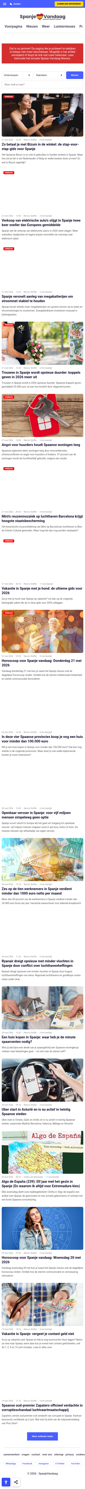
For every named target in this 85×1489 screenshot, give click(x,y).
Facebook (27, 1463)
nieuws (32, 26)
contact (36, 1454)
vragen (25, 1454)
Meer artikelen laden (42, 1436)
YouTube (75, 1463)
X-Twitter (59, 1463)
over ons (47, 1454)
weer (46, 26)
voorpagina (13, 26)
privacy (69, 1454)
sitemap (58, 1454)
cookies (80, 1454)
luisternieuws (64, 26)
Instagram (44, 1463)
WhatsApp (11, 1463)
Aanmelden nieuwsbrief (69, 4)
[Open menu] (5, 4)
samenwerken (11, 1454)
